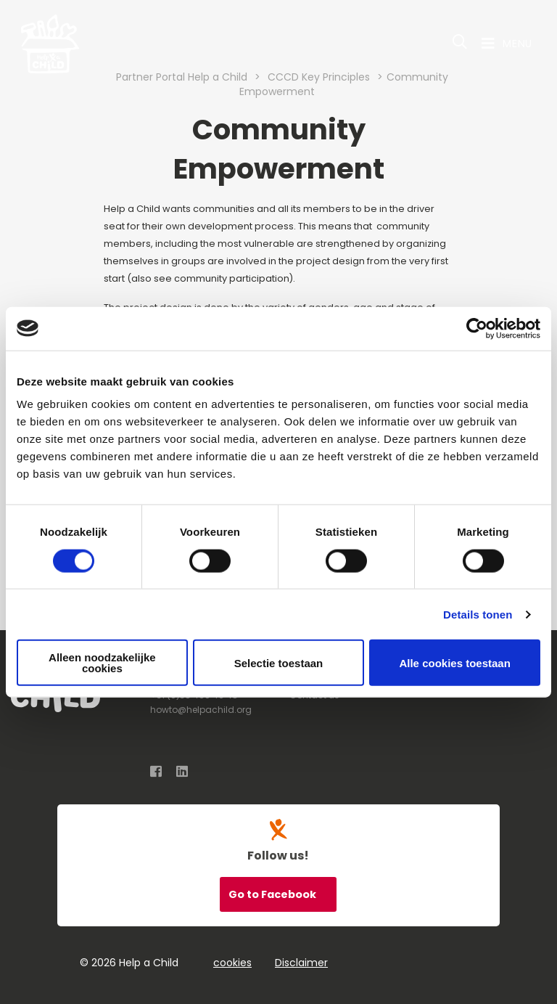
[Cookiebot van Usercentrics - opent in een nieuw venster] (476, 328)
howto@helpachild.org (201, 709)
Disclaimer (301, 962)
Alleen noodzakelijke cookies (102, 662)
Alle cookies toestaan (454, 662)
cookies (232, 962)
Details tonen (477, 614)
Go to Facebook (273, 894)
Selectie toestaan (278, 662)
